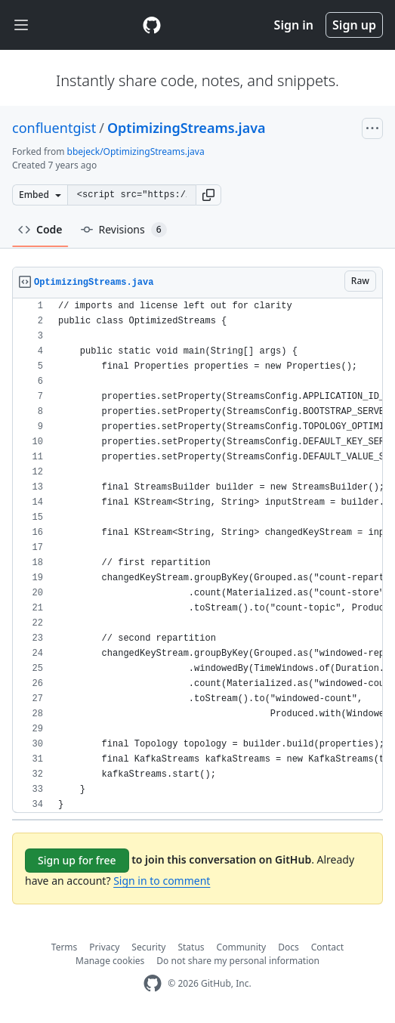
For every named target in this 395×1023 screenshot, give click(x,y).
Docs (288, 947)
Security (148, 947)
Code (40, 229)
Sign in (293, 25)
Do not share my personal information (237, 960)
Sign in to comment (161, 880)
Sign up (354, 25)
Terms (64, 947)
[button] (208, 195)
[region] (197, 555)
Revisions (124, 229)
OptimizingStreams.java (186, 128)
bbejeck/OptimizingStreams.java (136, 151)
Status (190, 947)
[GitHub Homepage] (152, 983)
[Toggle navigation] (21, 25)
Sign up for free (77, 860)
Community (242, 947)
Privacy (104, 947)
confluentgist (54, 128)
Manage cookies (110, 960)
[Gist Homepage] (152, 25)
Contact (327, 947)
